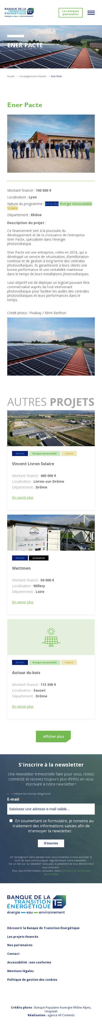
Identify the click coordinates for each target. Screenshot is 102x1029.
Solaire (12, 208)
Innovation (39, 558)
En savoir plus (23, 497)
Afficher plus (53, 736)
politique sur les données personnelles (67, 872)
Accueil (11, 76)
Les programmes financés (33, 76)
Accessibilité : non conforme (29, 962)
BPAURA (52, 203)
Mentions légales (20, 971)
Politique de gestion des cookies (32, 980)
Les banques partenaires (70, 12)
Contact (13, 954)
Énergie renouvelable (76, 203)
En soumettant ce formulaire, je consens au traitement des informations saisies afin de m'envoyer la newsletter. (53, 826)
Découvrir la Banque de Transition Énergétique (43, 928)
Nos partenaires (20, 945)
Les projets (22, 937)
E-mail (14, 799)
